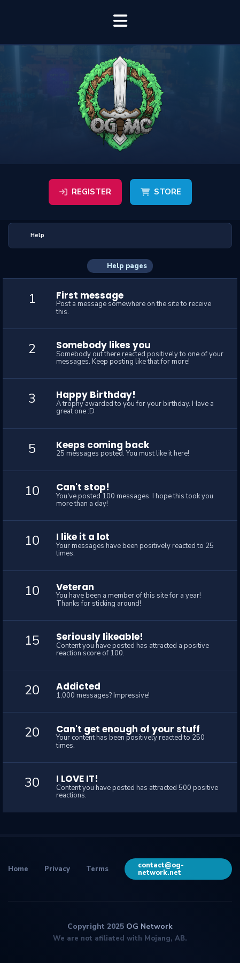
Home (18, 869)
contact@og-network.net (161, 869)
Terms (97, 869)
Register (85, 191)
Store (161, 191)
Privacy (57, 869)
